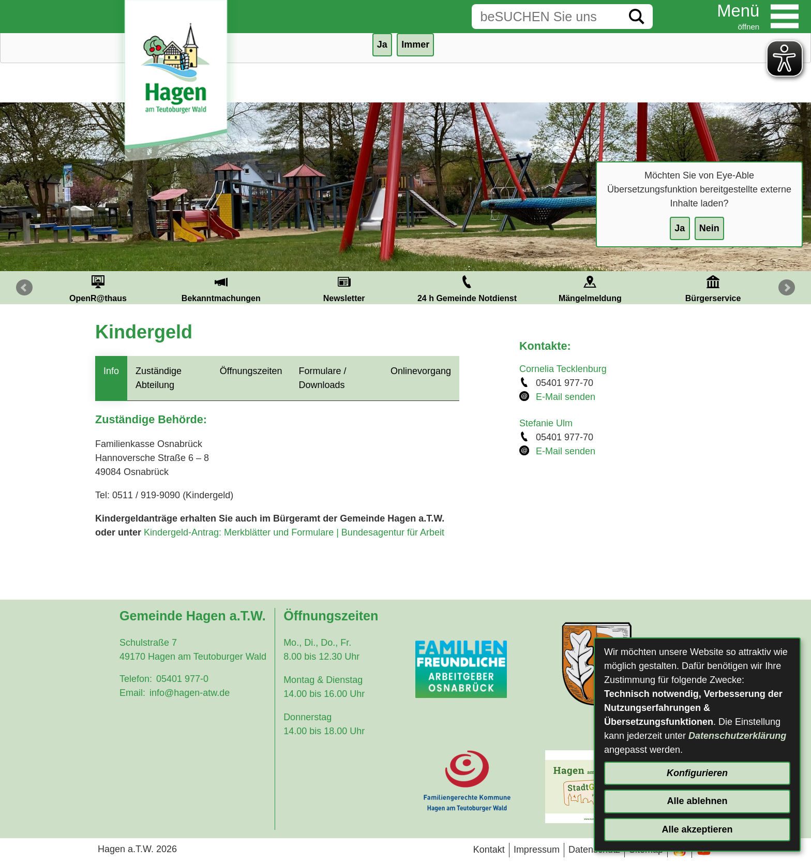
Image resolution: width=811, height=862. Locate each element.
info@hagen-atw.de (189, 693)
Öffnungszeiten (251, 371)
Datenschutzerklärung (737, 736)
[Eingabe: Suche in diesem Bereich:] (546, 16)
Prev (24, 287)
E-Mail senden (565, 397)
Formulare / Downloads (323, 378)
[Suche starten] (637, 16)
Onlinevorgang (421, 371)
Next (786, 287)
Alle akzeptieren (697, 829)
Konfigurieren (697, 773)
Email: (132, 693)
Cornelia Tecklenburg (563, 369)
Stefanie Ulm (546, 423)
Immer (415, 44)
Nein (709, 228)
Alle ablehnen (697, 801)
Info (111, 371)
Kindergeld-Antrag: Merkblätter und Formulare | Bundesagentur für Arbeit (294, 532)
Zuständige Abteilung (159, 378)
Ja (679, 228)
